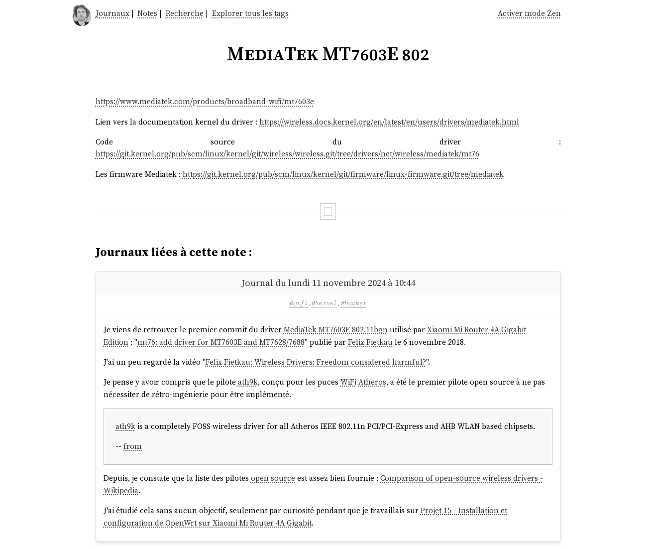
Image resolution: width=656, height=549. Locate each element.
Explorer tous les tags (250, 13)
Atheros (372, 382)
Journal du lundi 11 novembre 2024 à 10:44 (328, 282)
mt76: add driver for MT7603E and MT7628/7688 (221, 342)
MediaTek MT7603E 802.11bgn (336, 329)
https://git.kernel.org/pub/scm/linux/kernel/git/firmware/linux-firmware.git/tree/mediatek (343, 174)
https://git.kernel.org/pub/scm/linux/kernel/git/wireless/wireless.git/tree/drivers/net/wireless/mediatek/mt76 (287, 153)
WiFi (348, 382)
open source (273, 478)
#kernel (324, 303)
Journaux (112, 13)
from (132, 446)
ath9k (248, 382)
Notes (147, 13)
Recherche (185, 13)
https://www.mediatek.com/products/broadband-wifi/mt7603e (205, 101)
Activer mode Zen (529, 13)
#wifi (298, 303)
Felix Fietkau (370, 342)
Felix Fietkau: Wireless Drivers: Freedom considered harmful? (316, 362)
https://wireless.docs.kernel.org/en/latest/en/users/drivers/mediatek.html (389, 122)
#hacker (354, 303)
